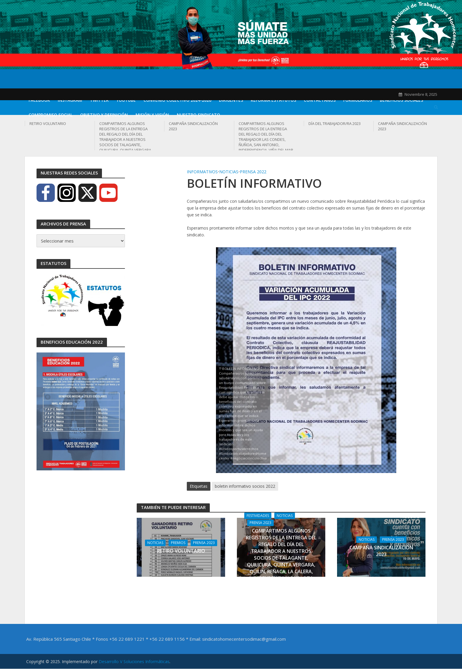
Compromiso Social (50, 115)
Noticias (228, 171)
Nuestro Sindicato (198, 115)
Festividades (258, 515)
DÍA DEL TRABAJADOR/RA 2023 (334, 123)
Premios (178, 542)
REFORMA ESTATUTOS (273, 100)
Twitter (99, 100)
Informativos (202, 171)
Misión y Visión (152, 115)
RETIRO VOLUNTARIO (47, 123)
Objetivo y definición (104, 115)
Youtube (126, 100)
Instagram (70, 100)
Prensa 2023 (204, 542)
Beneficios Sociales (401, 100)
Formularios (357, 100)
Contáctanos (320, 100)
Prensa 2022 (253, 171)
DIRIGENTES (231, 100)
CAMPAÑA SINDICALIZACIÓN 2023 (193, 126)
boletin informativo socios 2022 (245, 486)
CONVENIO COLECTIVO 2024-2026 (177, 100)
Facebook (39, 100)
